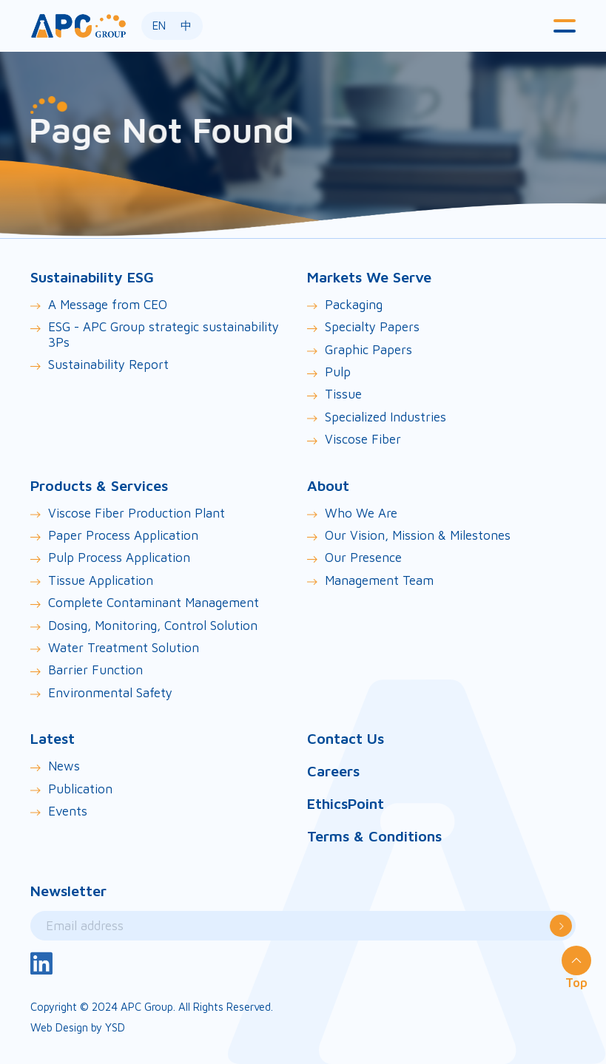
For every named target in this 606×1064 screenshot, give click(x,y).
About (328, 485)
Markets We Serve (369, 276)
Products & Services (99, 485)
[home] (78, 25)
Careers (333, 770)
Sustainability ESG (92, 276)
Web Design (59, 1027)
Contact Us (345, 738)
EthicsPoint (345, 803)
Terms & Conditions (374, 835)
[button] (564, 26)
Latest (52, 738)
